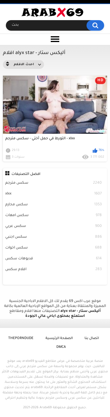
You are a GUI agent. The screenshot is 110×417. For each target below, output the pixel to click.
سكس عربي (53, 226)
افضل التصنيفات (25, 174)
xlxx (53, 194)
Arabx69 (46, 407)
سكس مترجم (53, 183)
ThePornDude (20, 338)
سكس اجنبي (53, 237)
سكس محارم (53, 204)
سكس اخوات (53, 248)
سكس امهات (53, 215)
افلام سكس (53, 269)
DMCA (61, 347)
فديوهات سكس (53, 258)
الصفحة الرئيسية (59, 338)
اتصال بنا (91, 338)
